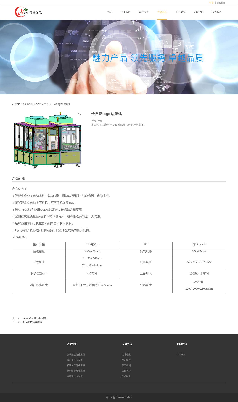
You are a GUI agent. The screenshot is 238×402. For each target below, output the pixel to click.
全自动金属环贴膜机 (35, 318)
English (221, 2)
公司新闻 (181, 354)
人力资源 (180, 12)
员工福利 (126, 365)
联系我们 (217, 12)
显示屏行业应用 (75, 359)
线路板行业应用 (75, 376)
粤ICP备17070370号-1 (119, 397)
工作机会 (126, 370)
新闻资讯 (198, 12)
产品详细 (18, 178)
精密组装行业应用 (76, 370)
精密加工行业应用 (35, 104)
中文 (211, 2)
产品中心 (162, 12)
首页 (109, 12)
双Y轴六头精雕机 (33, 322)
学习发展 (126, 359)
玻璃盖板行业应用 (76, 354)
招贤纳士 (126, 376)
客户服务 (144, 12)
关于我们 (126, 12)
